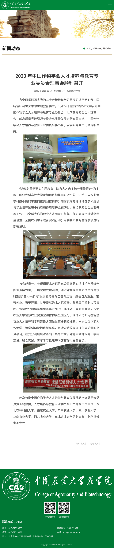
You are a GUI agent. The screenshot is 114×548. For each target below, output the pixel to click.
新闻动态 (97, 48)
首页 (89, 48)
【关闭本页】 (94, 444)
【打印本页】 (80, 444)
